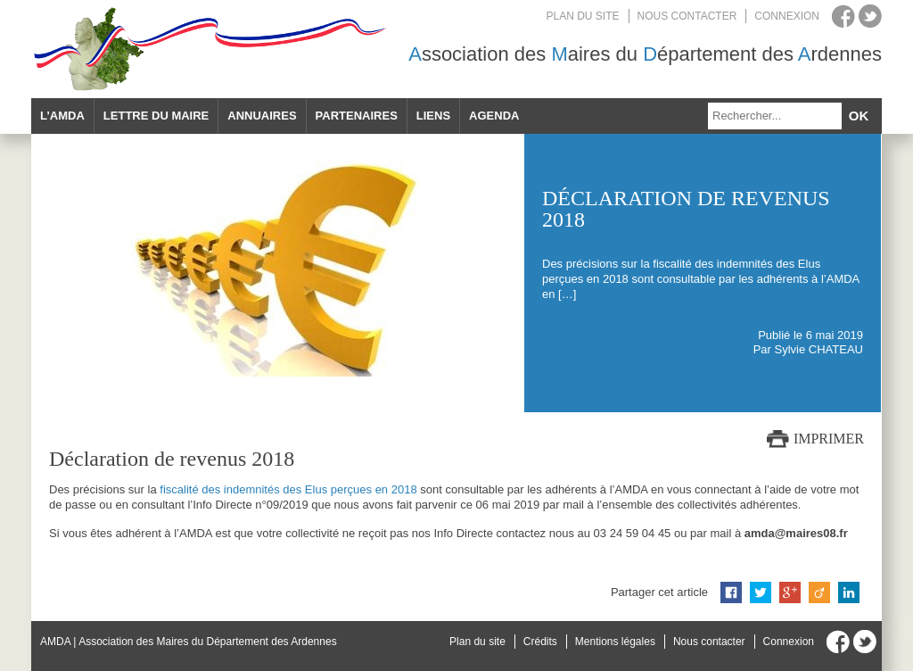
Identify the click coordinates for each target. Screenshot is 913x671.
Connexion (786, 16)
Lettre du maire (156, 115)
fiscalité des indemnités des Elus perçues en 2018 (288, 489)
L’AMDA (62, 115)
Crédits (540, 641)
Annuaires (261, 115)
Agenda (494, 115)
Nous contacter (687, 16)
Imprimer (829, 438)
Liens (433, 115)
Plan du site (583, 16)
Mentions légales (615, 641)
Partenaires (357, 115)
